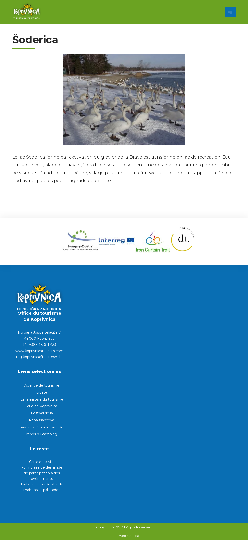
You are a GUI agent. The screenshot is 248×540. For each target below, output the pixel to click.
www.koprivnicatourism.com (39, 351)
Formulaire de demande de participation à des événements (41, 473)
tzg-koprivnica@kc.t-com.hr (39, 357)
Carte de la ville (41, 462)
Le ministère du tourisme (41, 399)
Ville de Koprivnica (42, 406)
